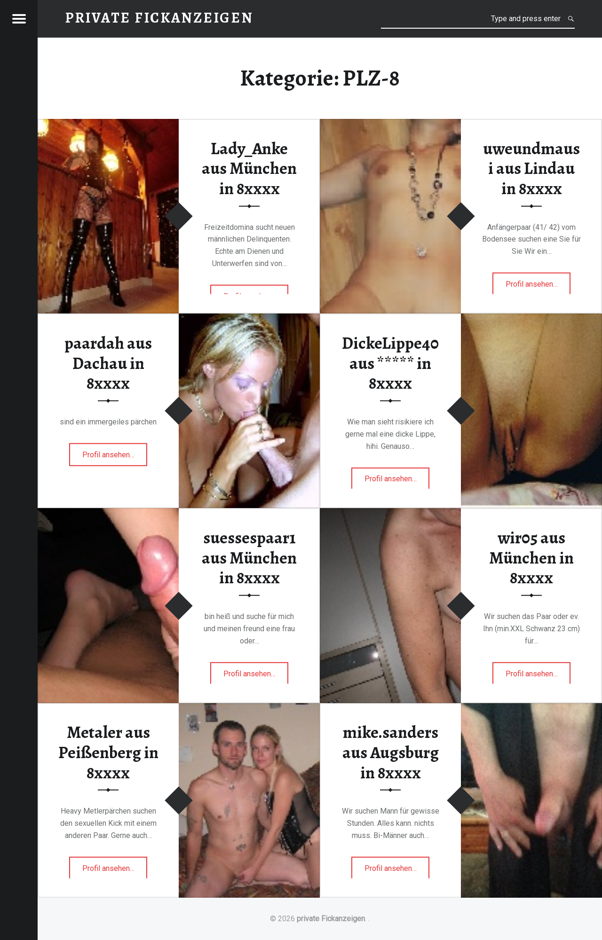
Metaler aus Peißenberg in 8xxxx (108, 752)
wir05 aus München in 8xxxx (531, 557)
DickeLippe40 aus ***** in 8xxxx (390, 363)
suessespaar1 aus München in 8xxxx (249, 557)
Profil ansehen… (538, 287)
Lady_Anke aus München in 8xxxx (249, 168)
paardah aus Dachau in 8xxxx (108, 363)
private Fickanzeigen (331, 918)
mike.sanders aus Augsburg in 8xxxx (390, 752)
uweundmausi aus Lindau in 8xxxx (531, 168)
